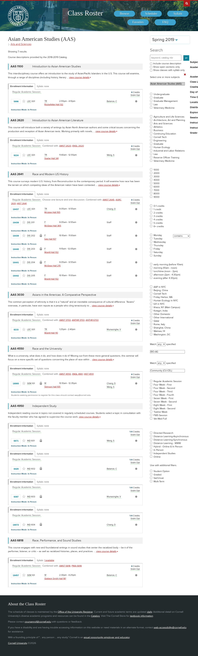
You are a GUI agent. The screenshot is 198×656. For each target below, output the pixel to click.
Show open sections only (166, 66)
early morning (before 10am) (168, 264)
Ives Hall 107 (50, 239)
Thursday (158, 245)
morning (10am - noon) (165, 268)
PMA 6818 (77, 566)
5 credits (158, 223)
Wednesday (160, 242)
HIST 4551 (89, 374)
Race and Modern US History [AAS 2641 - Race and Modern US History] (50, 174)
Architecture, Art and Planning (169, 120)
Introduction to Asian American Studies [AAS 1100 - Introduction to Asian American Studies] (56, 66)
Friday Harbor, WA (163, 297)
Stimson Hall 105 (52, 386)
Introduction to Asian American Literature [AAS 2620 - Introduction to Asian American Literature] (57, 120)
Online (157, 457)
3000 (157, 176)
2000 (157, 173)
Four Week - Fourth (164, 395)
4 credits (158, 219)
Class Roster (85, 13)
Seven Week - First (163, 398)
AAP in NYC (160, 287)
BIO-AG (167, 351)
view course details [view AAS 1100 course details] (79, 77)
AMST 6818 (64, 566)
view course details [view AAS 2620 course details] (106, 131)
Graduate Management (166, 101)
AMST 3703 (65, 320)
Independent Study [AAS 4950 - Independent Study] (44, 406)
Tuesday (158, 239)
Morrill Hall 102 (51, 252)
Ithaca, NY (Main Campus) (167, 307)
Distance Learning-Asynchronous (171, 436)
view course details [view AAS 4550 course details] (102, 359)
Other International (163, 317)
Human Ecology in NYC (166, 300)
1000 (156, 170)
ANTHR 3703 (78, 320)
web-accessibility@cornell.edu (170, 627)
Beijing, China (161, 290)
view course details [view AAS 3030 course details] (102, 305)
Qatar (156, 321)
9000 (157, 197)
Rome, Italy (159, 324)
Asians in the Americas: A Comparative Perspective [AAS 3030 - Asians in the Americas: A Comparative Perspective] (64, 295)
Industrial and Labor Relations (169, 151)
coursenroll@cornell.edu (38, 621)
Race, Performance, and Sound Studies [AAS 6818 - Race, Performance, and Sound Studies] (56, 540)
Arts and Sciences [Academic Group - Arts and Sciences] (21, 44)
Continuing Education (165, 134)
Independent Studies (165, 453)
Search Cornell (187, 3)
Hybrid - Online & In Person (168, 446)
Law (156, 104)
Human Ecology (162, 147)
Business (158, 130)
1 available (49, 560)
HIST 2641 (22, 203)
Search (156, 50)
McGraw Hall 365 (52, 225)
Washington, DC (162, 334)
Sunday (157, 256)
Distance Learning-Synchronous (170, 440)
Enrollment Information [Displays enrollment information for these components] (21, 86)
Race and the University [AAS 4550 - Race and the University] (47, 348)
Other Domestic (162, 314)
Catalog (95, 616)
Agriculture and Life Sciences (169, 117)
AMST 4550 (65, 374)
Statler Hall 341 (51, 158)
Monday (158, 235)
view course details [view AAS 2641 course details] (108, 185)
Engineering (160, 140)
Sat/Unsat (159, 478)
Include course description (167, 63)
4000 (157, 180)
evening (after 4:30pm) (165, 278)
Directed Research (163, 433)
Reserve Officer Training (166, 157)
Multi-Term (159, 481)
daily (149, 611)
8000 (157, 193)
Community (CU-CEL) (167, 370)
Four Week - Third (163, 391)
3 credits (158, 216)
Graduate (158, 98)
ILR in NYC (159, 304)
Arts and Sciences (163, 123)
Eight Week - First (163, 405)
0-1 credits (159, 206)
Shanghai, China (162, 328)
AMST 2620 (65, 146)
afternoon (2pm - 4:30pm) (167, 275)
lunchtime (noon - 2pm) (166, 271)
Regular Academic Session (168, 381)
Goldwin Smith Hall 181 (55, 578)
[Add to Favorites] (24, 101)
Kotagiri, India (161, 311)
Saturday (158, 252)
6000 (157, 187)
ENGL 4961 (77, 374)
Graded (157, 475)
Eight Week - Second (164, 408)
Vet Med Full (160, 419)
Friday (157, 249)
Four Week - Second (164, 388)
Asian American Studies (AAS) (167, 83)
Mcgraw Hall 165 (52, 212)
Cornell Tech (160, 137)
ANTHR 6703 (92, 320)
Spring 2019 (165, 39)
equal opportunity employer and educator (107, 637)
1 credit (157, 209)
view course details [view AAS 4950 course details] (89, 416)
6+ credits (159, 226)
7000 (156, 190)
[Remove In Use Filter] (185, 74)
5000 (157, 183)
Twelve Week (160, 412)
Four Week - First (163, 385)
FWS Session (160, 415)
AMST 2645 (108, 199)
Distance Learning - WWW (167, 443)
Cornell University (17, 643)
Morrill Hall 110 (51, 333)
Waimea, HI (159, 331)
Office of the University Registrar (75, 611)
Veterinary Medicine (164, 108)
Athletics (158, 127)
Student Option (162, 471)
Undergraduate (162, 94)
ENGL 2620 (78, 146)
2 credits (158, 213)
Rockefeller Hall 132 (53, 104)
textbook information (141, 616)
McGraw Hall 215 (52, 265)
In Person (159, 450)
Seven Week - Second (165, 402)
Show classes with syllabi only (169, 70)
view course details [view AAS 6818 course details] (106, 551)
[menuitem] (124, 14)
